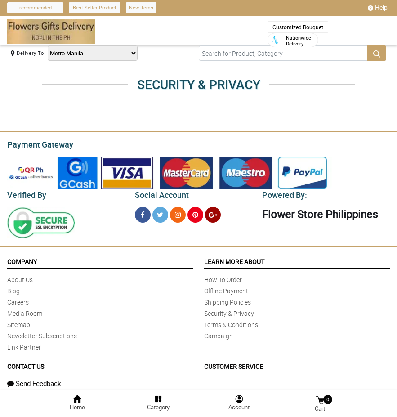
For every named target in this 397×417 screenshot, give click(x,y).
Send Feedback (34, 380)
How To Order (223, 277)
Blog (13, 288)
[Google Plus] (213, 212)
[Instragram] (178, 212)
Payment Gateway (36, 143)
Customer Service (233, 363)
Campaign (218, 333)
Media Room (24, 310)
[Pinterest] (195, 212)
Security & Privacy (229, 310)
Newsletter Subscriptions (42, 333)
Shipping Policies (227, 299)
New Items (141, 7)
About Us (20, 277)
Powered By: (283, 192)
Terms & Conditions (231, 322)
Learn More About (234, 259)
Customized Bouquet (297, 27)
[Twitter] (160, 212)
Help (378, 8)
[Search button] (376, 53)
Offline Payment (226, 288)
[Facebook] (143, 212)
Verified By (26, 192)
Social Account (159, 192)
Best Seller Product (94, 7)
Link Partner (24, 344)
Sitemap (18, 322)
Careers (18, 299)
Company (22, 259)
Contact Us (25, 363)
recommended (35, 7)
